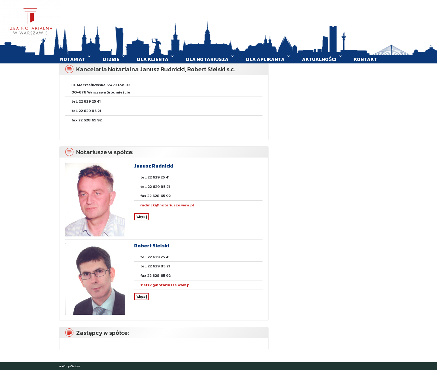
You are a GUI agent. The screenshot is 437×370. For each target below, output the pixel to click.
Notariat (72, 59)
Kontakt (365, 59)
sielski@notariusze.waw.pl (165, 285)
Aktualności (319, 59)
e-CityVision (69, 366)
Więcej (141, 216)
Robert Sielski (151, 245)
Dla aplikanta (265, 59)
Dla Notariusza (207, 59)
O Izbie (111, 59)
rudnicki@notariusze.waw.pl (167, 205)
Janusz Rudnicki (153, 165)
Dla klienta (152, 59)
